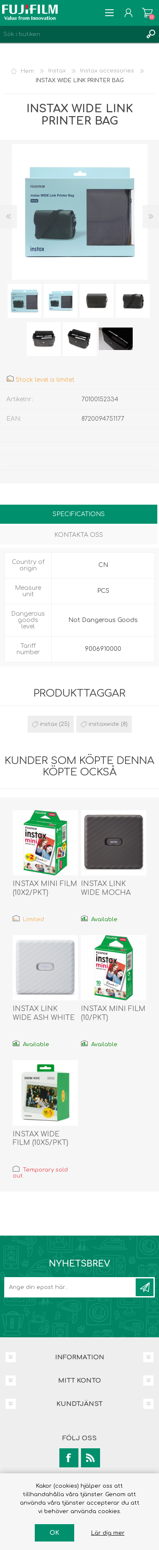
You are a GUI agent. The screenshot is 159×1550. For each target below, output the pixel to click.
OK (54, 1533)
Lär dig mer (108, 1533)
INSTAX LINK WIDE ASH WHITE (44, 1013)
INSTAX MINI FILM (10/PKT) (113, 1013)
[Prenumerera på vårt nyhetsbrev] (71, 1287)
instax (48, 724)
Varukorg (147, 12)
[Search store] (71, 34)
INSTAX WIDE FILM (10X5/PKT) (40, 1139)
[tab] (78, 515)
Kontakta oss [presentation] (78, 535)
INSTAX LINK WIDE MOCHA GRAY (106, 893)
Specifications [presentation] (79, 514)
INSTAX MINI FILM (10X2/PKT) (45, 888)
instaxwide (104, 724)
